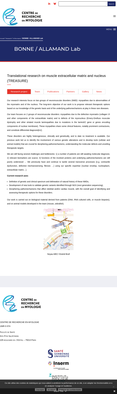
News (99, 91)
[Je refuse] (113, 386)
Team (37, 91)
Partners (70, 91)
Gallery (85, 91)
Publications (53, 91)
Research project (19, 91)
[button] (109, 29)
